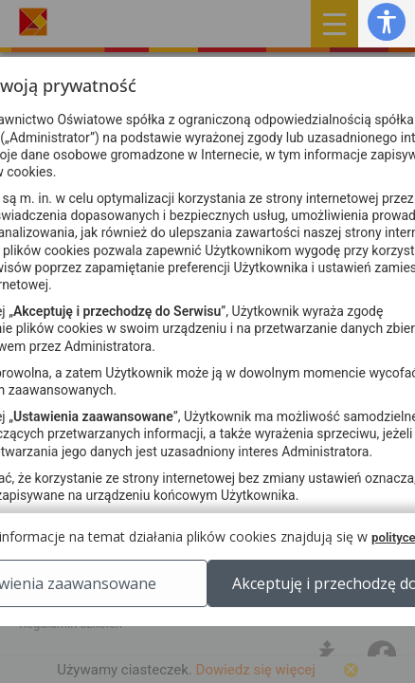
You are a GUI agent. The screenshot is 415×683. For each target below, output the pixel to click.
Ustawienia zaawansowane (208, 602)
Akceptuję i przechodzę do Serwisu (208, 649)
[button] (387, 21)
